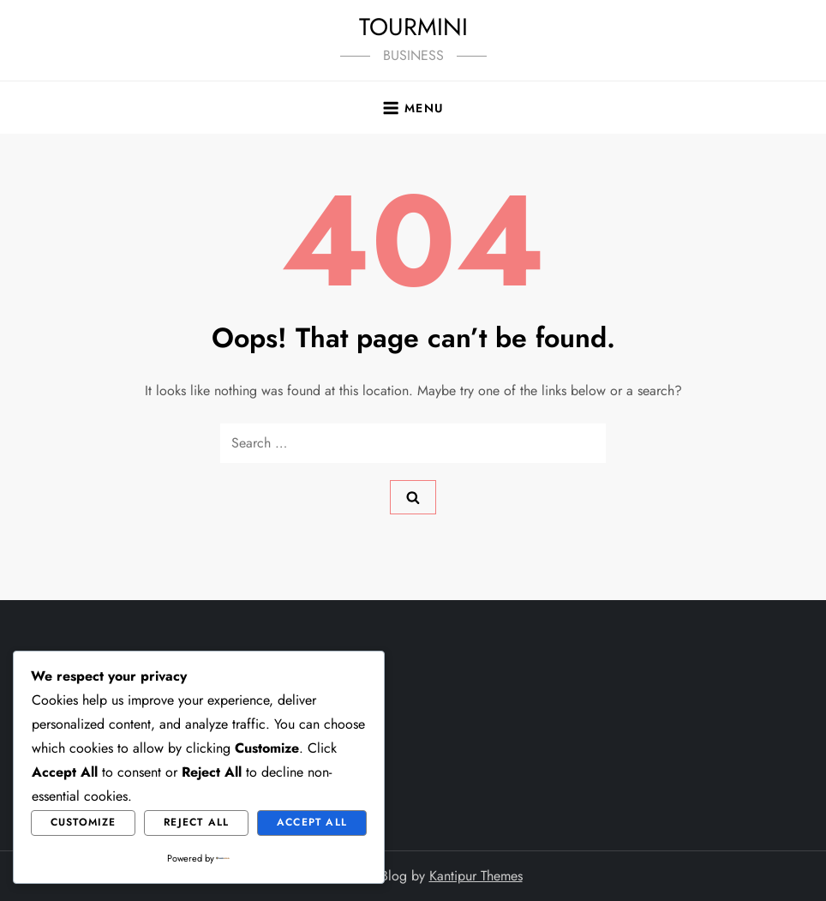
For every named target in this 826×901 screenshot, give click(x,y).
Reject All (196, 822)
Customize (84, 822)
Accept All (312, 822)
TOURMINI (413, 27)
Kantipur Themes (476, 876)
